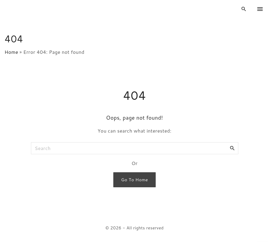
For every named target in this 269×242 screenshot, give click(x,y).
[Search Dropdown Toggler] (244, 9)
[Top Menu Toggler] (260, 9)
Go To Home (134, 179)
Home (11, 51)
